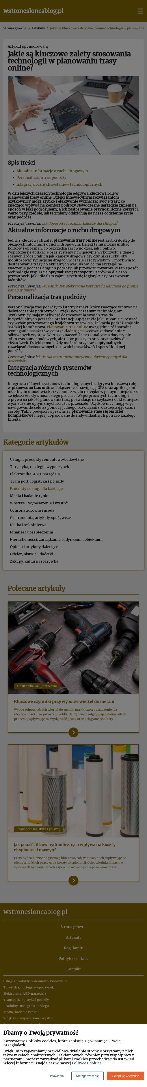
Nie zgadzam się (87, 1076)
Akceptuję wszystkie (125, 1076)
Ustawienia (56, 1076)
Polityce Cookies (87, 1063)
